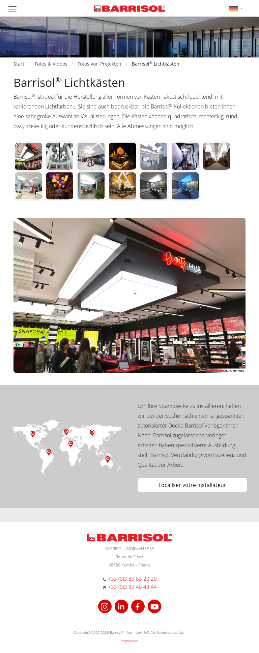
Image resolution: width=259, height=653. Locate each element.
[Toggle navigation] (12, 9)
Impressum (129, 640)
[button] (236, 8)
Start (18, 64)
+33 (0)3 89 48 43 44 (132, 586)
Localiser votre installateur (192, 485)
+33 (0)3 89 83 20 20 (132, 578)
